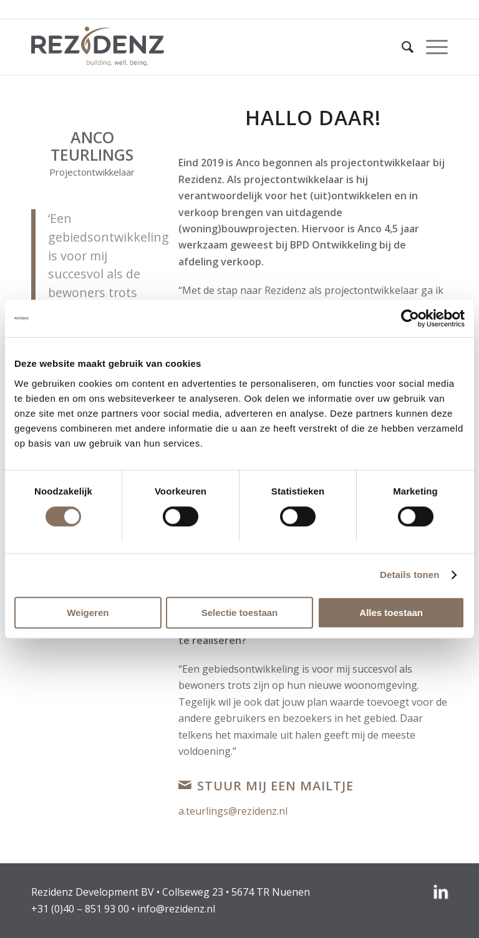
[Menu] (431, 47)
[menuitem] (401, 47)
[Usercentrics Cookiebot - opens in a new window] (410, 318)
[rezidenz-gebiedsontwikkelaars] (97, 47)
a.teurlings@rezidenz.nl (233, 811)
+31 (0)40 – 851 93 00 (80, 909)
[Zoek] (401, 47)
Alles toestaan (391, 612)
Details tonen (409, 574)
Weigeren (88, 612)
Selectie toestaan (239, 612)
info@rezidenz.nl (176, 909)
